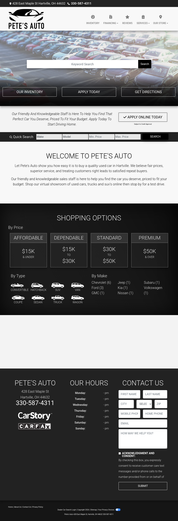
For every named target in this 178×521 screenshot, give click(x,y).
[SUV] (57, 287)
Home (10, 507)
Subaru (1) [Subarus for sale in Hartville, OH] (152, 282)
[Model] (75, 137)
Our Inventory (30, 92)
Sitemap (93, 510)
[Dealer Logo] (26, 18)
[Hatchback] (39, 287)
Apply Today (89, 92)
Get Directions (148, 92)
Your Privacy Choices (109, 510)
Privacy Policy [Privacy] (37, 507)
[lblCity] (126, 404)
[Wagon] (77, 299)
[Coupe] (18, 299)
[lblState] (144, 404)
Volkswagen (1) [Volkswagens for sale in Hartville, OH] (153, 290)
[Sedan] (38, 299)
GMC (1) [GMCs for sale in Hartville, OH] (98, 293)
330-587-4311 (81, 3)
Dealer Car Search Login (67, 510)
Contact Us (27, 507)
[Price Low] (101, 137)
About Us (17, 507)
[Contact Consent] (120, 453)
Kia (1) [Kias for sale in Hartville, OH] (123, 288)
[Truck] (57, 299)
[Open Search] (83, 64)
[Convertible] (20, 287)
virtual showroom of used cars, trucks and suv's (76, 184)
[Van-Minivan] (77, 287)
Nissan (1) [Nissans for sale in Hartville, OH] (125, 293)
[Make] (49, 137)
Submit (143, 486)
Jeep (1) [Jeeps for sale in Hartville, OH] (124, 282)
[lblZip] (161, 404)
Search (144, 64)
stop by (135, 184)
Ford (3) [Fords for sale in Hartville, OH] (98, 288)
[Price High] (128, 137)
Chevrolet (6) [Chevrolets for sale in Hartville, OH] (101, 282)
